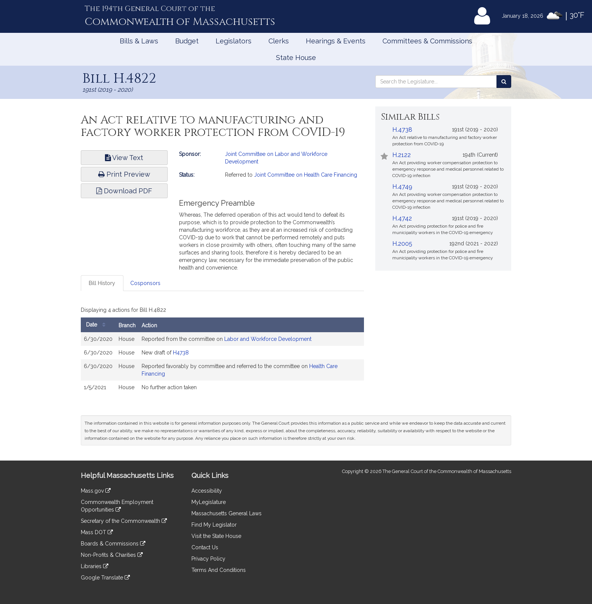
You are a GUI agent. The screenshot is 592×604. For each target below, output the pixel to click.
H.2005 (402, 243)
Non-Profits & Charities (112, 555)
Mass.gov (96, 491)
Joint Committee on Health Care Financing (305, 175)
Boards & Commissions (113, 544)
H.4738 (402, 129)
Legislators (233, 41)
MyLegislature (208, 502)
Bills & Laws (139, 41)
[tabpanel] (222, 351)
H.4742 (402, 218)
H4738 (181, 353)
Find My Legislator (214, 525)
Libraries (94, 566)
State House (296, 58)
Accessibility (206, 491)
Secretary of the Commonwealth (124, 521)
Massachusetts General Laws (226, 513)
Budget (187, 41)
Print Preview (124, 174)
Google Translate (105, 578)
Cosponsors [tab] (145, 283)
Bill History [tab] (102, 283)
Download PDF (124, 191)
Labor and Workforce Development (267, 339)
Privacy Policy (208, 559)
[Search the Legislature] (503, 81)
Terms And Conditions (218, 570)
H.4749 (402, 186)
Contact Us (204, 547)
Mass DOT (97, 532)
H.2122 (401, 155)
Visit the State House (216, 536)
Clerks (278, 41)
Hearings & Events (335, 41)
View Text (124, 158)
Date (97, 324)
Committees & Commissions (427, 41)
